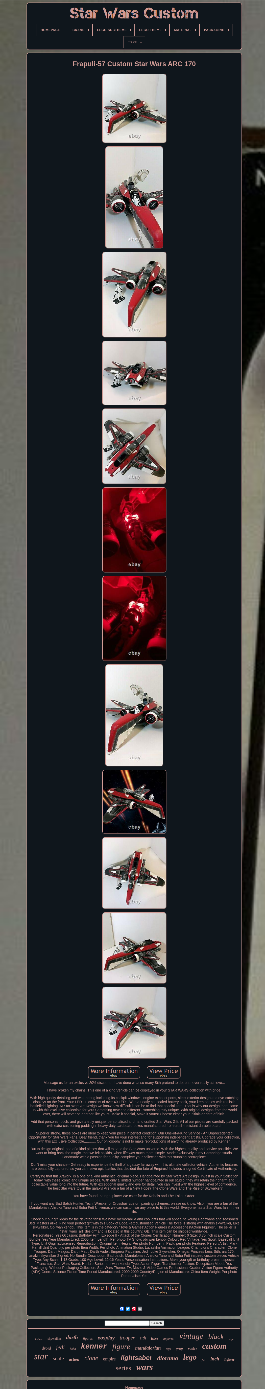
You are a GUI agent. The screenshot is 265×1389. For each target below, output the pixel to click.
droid (46, 1348)
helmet (38, 1339)
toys (168, 1349)
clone (91, 1358)
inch (214, 1358)
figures (87, 1338)
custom (214, 1346)
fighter (229, 1359)
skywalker (54, 1338)
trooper (127, 1337)
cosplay (106, 1337)
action (74, 1359)
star (41, 1356)
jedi (60, 1347)
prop (179, 1349)
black (216, 1336)
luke (154, 1338)
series (123, 1368)
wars (144, 1367)
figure (121, 1346)
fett (203, 1360)
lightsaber (136, 1357)
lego (190, 1357)
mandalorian (148, 1348)
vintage (191, 1335)
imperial (168, 1338)
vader (192, 1349)
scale (58, 1358)
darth (72, 1337)
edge (231, 1339)
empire (109, 1358)
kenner (94, 1346)
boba (73, 1349)
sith (143, 1338)
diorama (167, 1358)
